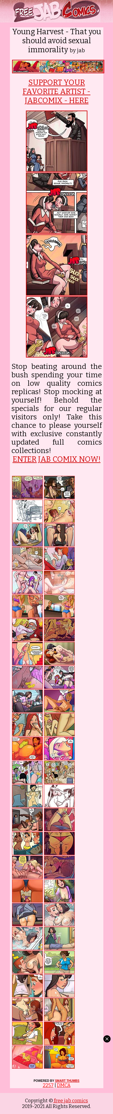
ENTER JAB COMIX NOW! (57, 459)
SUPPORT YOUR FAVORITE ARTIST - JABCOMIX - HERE (56, 91)
